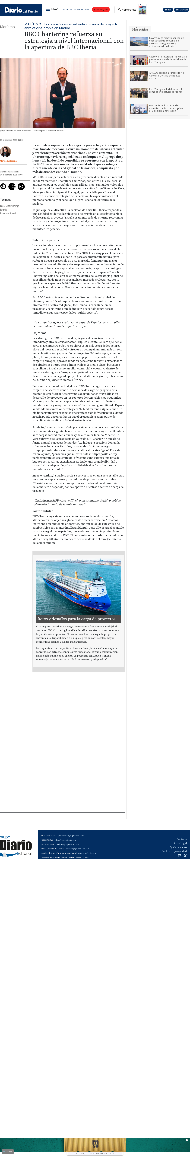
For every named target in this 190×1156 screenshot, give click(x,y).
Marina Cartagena (8, 160)
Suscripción (182, 9)
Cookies (7, 1151)
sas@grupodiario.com (86, 853)
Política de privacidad (174, 851)
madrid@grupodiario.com (67, 844)
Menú (54, 9)
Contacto (182, 839)
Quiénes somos (178, 847)
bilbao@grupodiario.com (65, 840)
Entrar (168, 9)
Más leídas (140, 29)
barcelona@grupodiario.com (71, 835)
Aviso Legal (180, 843)
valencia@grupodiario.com (77, 849)
